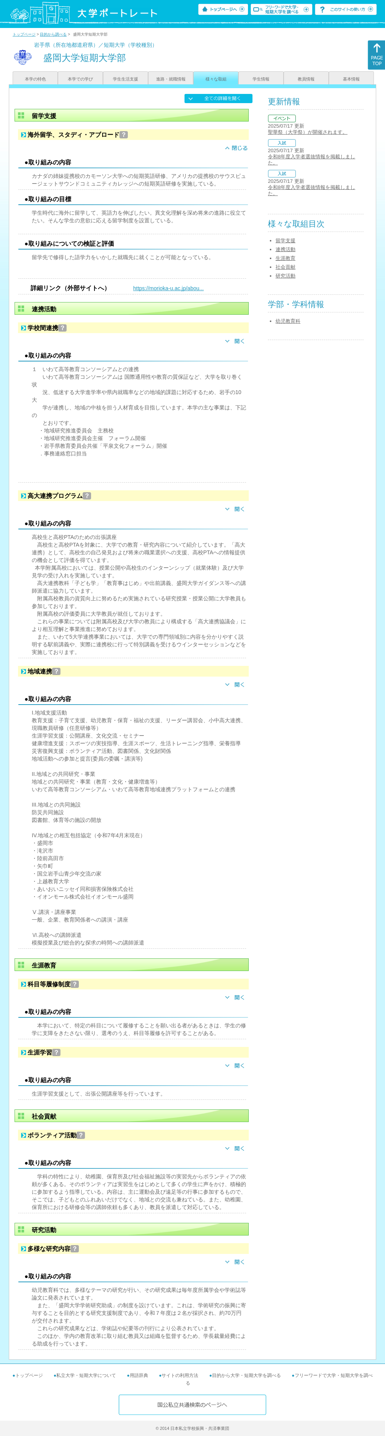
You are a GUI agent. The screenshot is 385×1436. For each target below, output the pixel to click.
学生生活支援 (125, 79)
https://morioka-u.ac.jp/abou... (168, 288)
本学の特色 (35, 79)
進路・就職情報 (171, 79)
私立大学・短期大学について (86, 1375)
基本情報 (351, 79)
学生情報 (261, 79)
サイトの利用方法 (180, 1375)
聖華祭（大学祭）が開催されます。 (307, 132)
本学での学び (80, 79)
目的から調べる (53, 34)
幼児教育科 (288, 321)
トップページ (24, 34)
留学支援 (285, 240)
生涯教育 (285, 258)
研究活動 (285, 276)
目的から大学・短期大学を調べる (246, 1375)
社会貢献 (285, 267)
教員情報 (306, 79)
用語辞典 (139, 1375)
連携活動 (285, 249)
